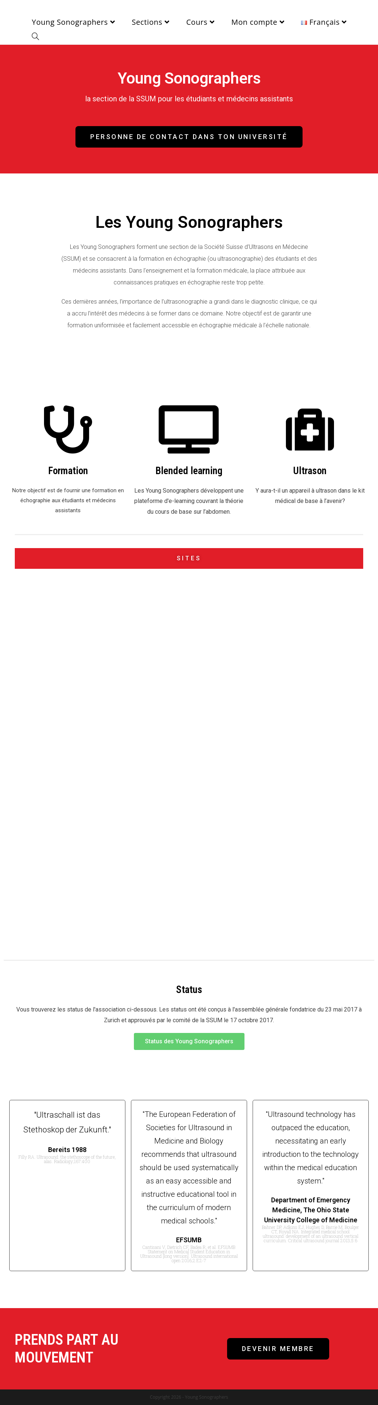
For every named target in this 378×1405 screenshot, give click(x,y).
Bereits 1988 (67, 1150)
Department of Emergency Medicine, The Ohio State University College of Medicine (310, 1210)
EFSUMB (189, 1240)
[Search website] (35, 37)
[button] (189, 137)
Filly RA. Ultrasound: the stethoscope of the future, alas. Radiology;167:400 (67, 1159)
